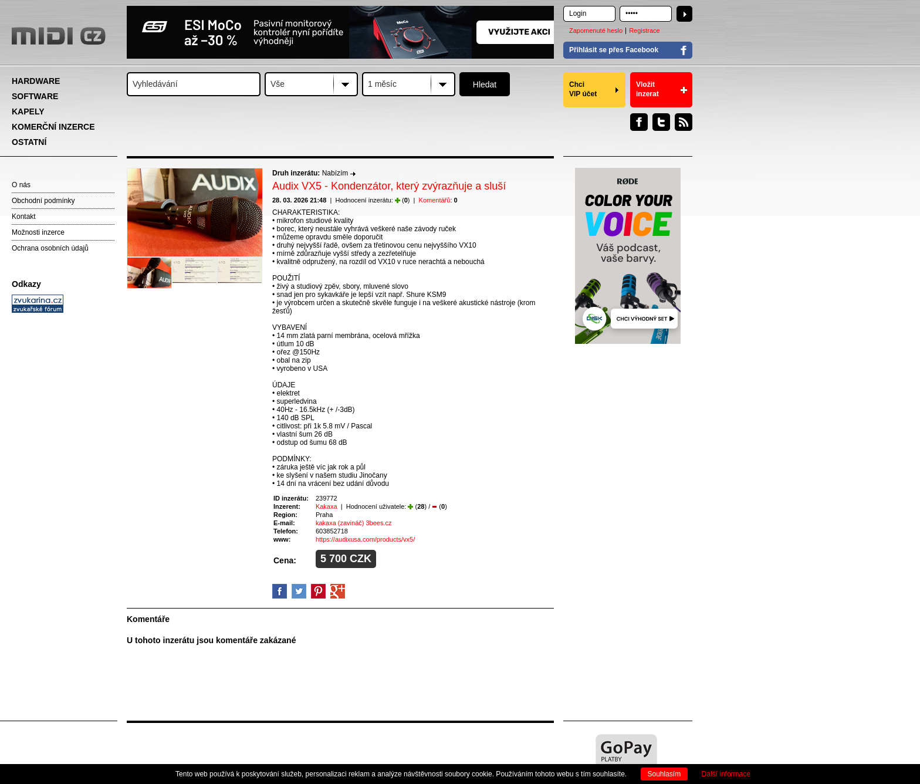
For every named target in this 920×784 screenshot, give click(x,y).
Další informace (726, 774)
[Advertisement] (64, 496)
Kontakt (24, 216)
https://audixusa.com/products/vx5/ (365, 539)
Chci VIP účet (583, 89)
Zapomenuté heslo (596, 30)
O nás (21, 185)
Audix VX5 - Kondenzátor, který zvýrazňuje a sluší (389, 186)
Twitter (661, 122)
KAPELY (28, 111)
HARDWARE (36, 81)
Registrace (644, 30)
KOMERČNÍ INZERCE (53, 126)
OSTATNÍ (29, 142)
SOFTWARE (35, 96)
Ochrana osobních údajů (50, 248)
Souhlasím (664, 774)
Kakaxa (326, 506)
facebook (279, 591)
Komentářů (435, 200)
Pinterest (318, 591)
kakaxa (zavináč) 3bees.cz (354, 522)
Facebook (639, 122)
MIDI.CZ (59, 36)
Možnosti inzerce (38, 232)
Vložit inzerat (647, 89)
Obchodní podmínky (43, 201)
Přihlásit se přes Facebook (613, 50)
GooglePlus (337, 591)
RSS (683, 122)
